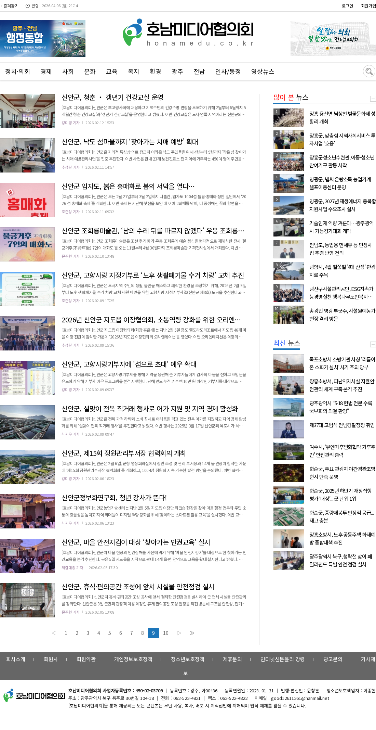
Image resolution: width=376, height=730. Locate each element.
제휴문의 (232, 659)
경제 (46, 71)
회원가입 (368, 6)
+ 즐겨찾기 (9, 6)
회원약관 (86, 659)
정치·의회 (17, 71)
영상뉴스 (262, 71)
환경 (155, 71)
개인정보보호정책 (133, 659)
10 (166, 632)
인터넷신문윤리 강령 (282, 659)
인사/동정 (228, 71)
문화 (90, 71)
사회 (68, 71)
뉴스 (290, 97)
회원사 (51, 659)
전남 (199, 71)
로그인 (347, 6)
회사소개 (15, 659)
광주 (177, 71)
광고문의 (333, 659)
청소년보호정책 (187, 659)
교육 (112, 71)
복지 (133, 71)
